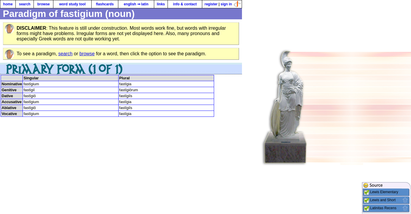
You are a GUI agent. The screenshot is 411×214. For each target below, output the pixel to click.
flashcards (105, 4)
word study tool (72, 4)
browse (43, 4)
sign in (226, 4)
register (211, 4)
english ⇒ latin (136, 4)
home (8, 4)
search (25, 4)
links (161, 4)
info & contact (185, 4)
